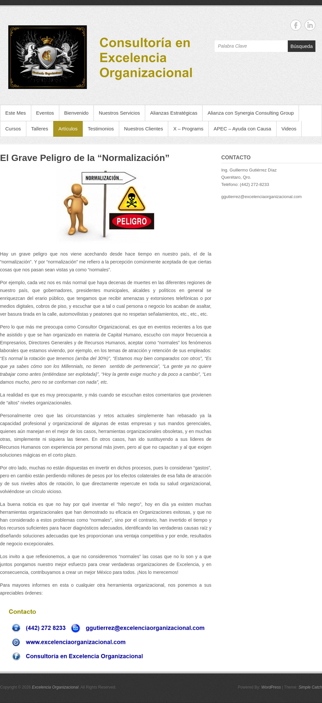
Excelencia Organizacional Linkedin (310, 25)
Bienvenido (76, 113)
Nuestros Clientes (143, 128)
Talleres (39, 128)
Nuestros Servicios (119, 113)
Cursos (13, 128)
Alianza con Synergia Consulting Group (250, 113)
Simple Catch (310, 687)
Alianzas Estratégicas (173, 113)
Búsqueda (301, 46)
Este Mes (15, 113)
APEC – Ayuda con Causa (242, 128)
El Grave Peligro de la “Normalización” (85, 158)
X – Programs (188, 128)
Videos (289, 128)
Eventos (45, 113)
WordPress (271, 687)
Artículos (67, 128)
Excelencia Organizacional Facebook (295, 25)
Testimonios (101, 128)
